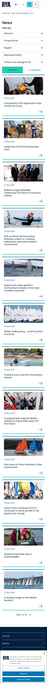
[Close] (44, 653)
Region (8, 47)
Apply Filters (12, 70)
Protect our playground (17, 62)
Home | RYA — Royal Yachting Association (15, 13)
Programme (11, 40)
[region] (23, 666)
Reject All (23, 674)
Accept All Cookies (23, 679)
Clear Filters (34, 70)
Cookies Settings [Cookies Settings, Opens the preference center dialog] (23, 668)
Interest (8, 33)
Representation (13, 55)
